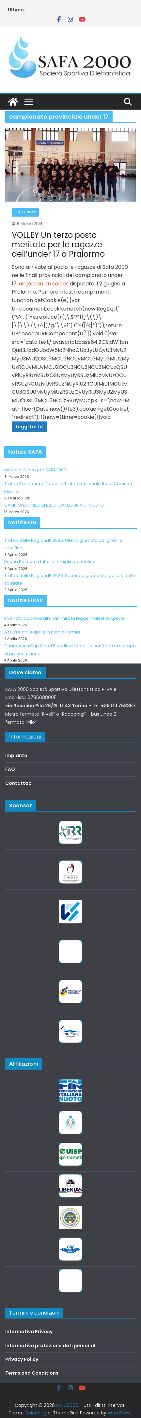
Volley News (25, 212)
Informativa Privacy (29, 1331)
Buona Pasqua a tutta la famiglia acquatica (50, 561)
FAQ (10, 769)
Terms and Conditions (31, 1373)
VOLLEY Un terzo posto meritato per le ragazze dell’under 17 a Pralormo (58, 244)
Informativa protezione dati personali (51, 1345)
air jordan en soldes (44, 283)
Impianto (16, 755)
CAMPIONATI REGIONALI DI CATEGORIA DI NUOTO (54, 505)
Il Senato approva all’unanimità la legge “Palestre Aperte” (65, 618)
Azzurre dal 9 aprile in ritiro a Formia (42, 632)
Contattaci (19, 783)
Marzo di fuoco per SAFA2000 (35, 470)
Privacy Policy (21, 1359)
